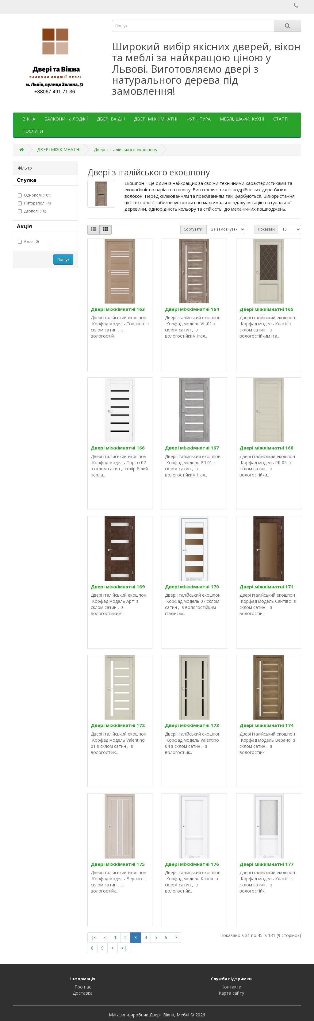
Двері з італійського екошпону (125, 149)
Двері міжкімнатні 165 (266, 309)
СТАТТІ (280, 119)
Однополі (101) (34, 195)
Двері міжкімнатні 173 (192, 725)
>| (123, 948)
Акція (24, 226)
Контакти (231, 987)
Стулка (26, 179)
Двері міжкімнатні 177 (266, 864)
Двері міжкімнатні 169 (118, 586)
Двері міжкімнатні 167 (192, 448)
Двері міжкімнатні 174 (266, 725)
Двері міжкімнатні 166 (118, 448)
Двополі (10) (32, 211)
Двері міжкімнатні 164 (192, 309)
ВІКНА (28, 119)
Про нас (83, 987)
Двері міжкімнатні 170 (192, 586)
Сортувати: (193, 229)
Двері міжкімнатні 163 (118, 309)
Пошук (63, 259)
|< (93, 937)
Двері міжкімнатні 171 (266, 586)
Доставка (83, 993)
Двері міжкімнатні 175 (118, 864)
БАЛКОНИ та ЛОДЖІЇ (66, 119)
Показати (266, 229)
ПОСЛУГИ (32, 131)
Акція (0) (28, 241)
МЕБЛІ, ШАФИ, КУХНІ (242, 119)
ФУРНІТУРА (198, 119)
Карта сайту (231, 993)
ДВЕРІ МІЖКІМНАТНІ (155, 119)
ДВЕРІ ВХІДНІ (111, 119)
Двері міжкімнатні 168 (266, 448)
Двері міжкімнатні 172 (118, 725)
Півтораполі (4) (34, 203)
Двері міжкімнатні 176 (192, 864)
